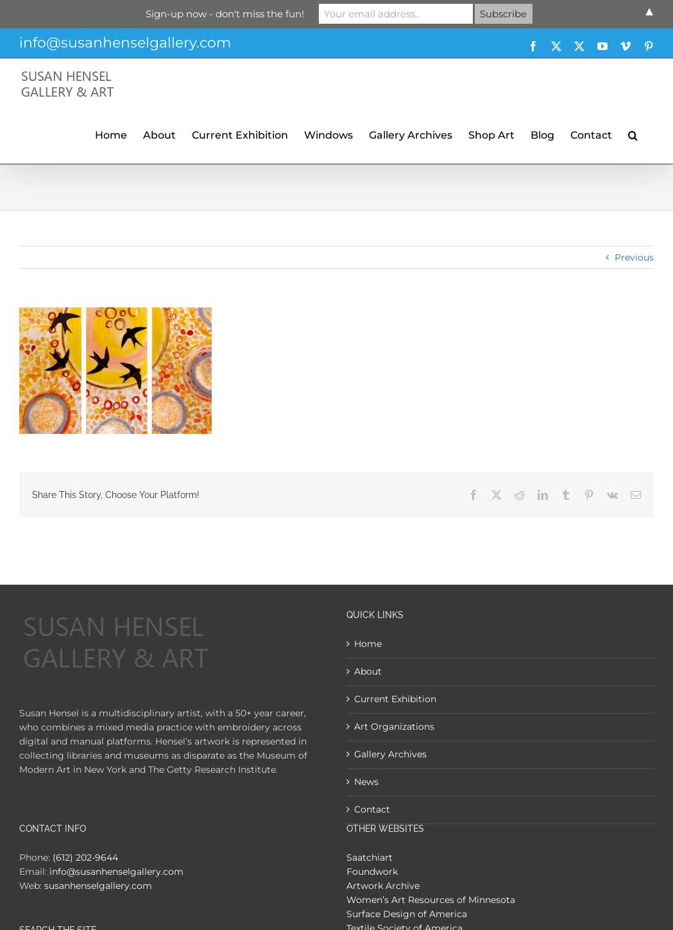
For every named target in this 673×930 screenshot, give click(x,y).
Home (368, 644)
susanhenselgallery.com (98, 885)
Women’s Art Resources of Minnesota (430, 900)
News (366, 782)
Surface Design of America (406, 914)
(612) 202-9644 (85, 857)
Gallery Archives (390, 754)
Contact (372, 809)
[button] (633, 133)
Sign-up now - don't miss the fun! (225, 14)
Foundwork (372, 871)
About (368, 671)
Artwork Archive (383, 885)
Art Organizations (394, 726)
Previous (634, 257)
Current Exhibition (395, 699)
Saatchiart (369, 857)
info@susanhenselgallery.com (125, 42)
